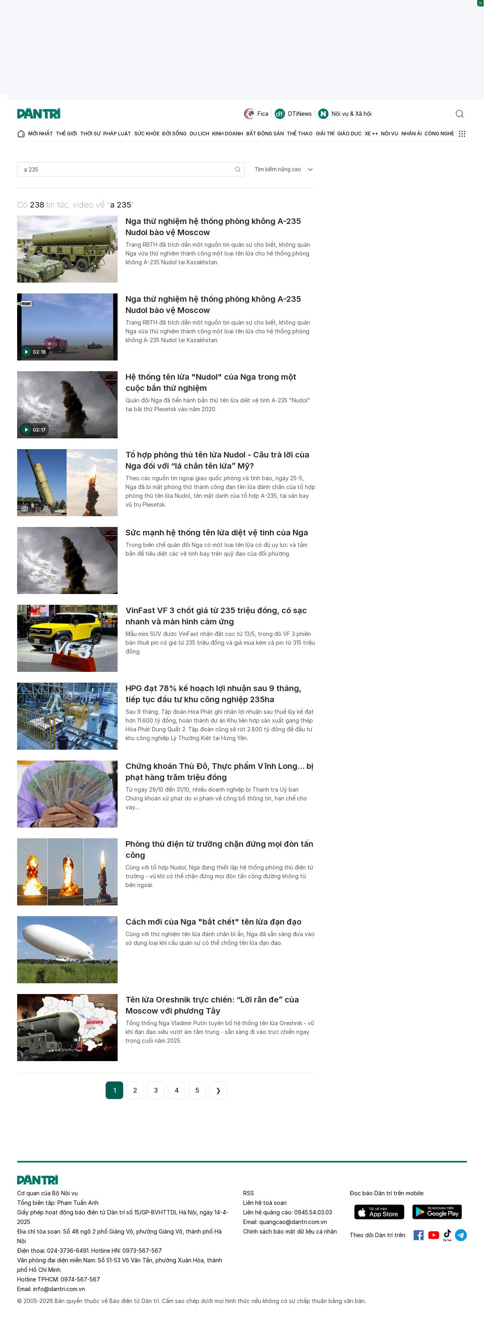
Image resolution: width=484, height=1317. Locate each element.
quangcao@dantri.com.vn (293, 1221)
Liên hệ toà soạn (265, 1202)
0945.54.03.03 (313, 1212)
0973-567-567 (142, 1250)
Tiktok (447, 1235)
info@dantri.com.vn (59, 1288)
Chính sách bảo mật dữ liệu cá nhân (290, 1231)
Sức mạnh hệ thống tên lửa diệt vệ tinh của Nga (217, 532)
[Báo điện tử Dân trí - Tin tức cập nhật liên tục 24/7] (38, 113)
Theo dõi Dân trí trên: (378, 1235)
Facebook (419, 1235)
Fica (256, 114)
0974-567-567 (80, 1279)
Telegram (461, 1235)
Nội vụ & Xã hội (345, 114)
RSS (248, 1193)
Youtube (434, 1235)
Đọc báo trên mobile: (387, 1193)
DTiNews (293, 114)
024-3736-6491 (68, 1250)
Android (437, 1212)
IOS (379, 1212)
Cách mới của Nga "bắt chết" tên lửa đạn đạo (213, 922)
